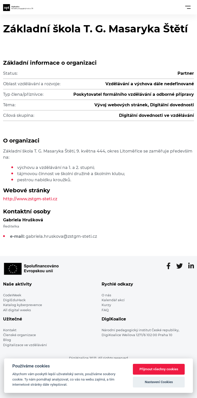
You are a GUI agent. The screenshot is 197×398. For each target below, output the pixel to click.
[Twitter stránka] (181, 266)
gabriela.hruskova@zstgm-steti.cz (61, 236)
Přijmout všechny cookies (159, 369)
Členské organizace (19, 335)
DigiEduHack (14, 300)
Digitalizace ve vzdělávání (25, 345)
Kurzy (106, 305)
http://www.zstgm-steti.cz (30, 198)
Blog (7, 340)
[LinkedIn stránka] (191, 266)
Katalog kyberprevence (22, 305)
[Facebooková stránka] (170, 266)
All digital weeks (17, 310)
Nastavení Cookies (159, 382)
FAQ (105, 310)
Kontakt (9, 330)
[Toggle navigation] (188, 7)
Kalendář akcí (113, 300)
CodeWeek (12, 295)
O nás (106, 295)
